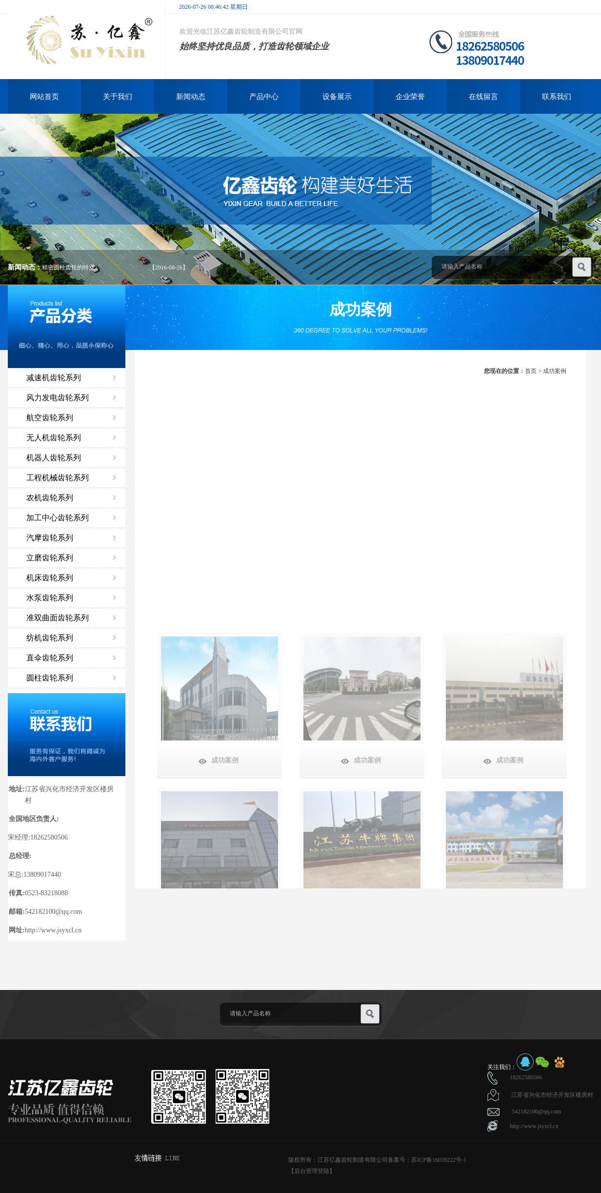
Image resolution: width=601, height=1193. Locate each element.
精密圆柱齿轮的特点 (68, 267)
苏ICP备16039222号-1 (438, 1159)
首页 (531, 371)
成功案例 (554, 371)
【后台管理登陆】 (311, 1171)
